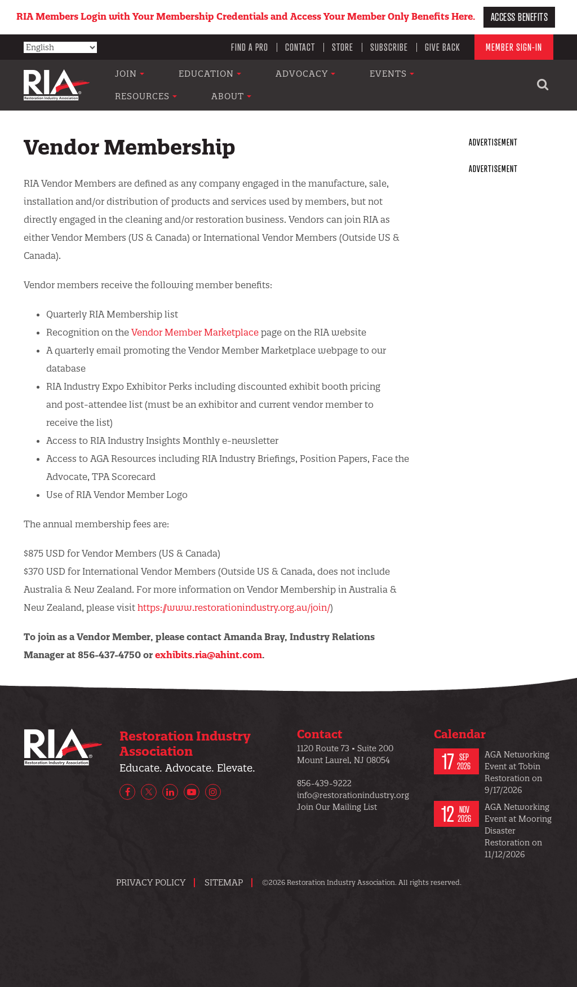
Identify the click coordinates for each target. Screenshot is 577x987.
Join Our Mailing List (337, 807)
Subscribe (389, 47)
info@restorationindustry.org (353, 795)
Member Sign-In (514, 47)
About (497, 85)
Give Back (442, 47)
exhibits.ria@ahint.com (208, 654)
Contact (300, 47)
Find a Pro (249, 47)
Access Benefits (519, 16)
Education (211, 85)
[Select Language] (60, 47)
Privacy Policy (150, 882)
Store (342, 47)
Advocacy (289, 85)
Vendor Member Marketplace (195, 332)
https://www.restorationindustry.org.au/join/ (233, 607)
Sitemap (224, 882)
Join (148, 85)
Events (358, 85)
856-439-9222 (324, 783)
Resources (429, 85)
